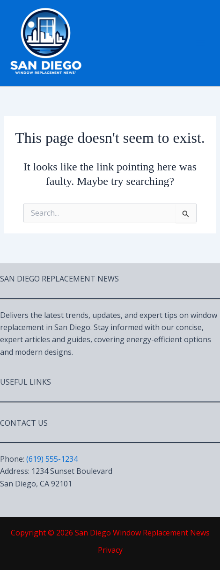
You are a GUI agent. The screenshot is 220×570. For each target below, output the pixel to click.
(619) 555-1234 (52, 459)
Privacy (110, 550)
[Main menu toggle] (200, 43)
